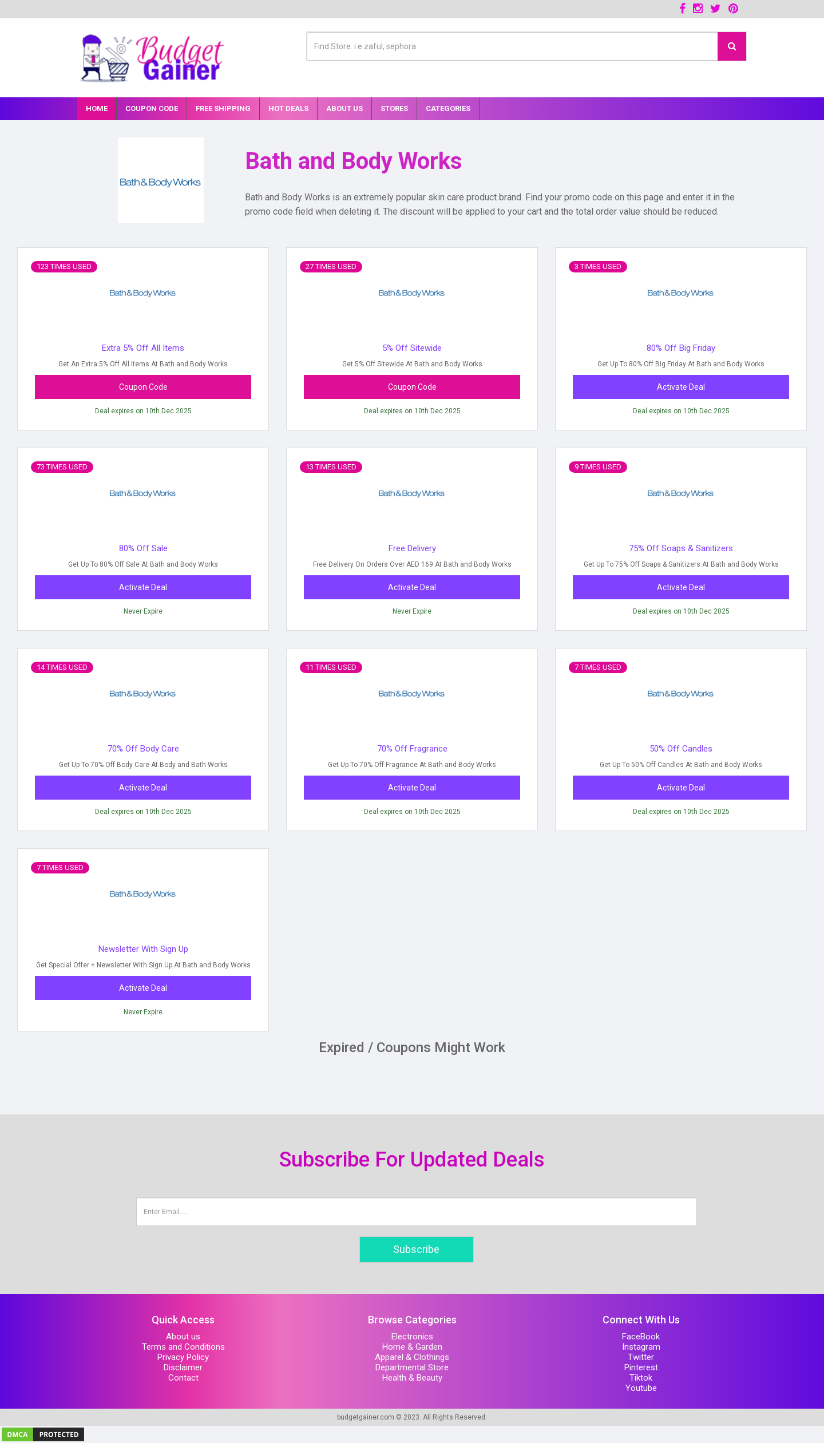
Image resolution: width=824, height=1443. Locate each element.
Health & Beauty (412, 1378)
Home (97, 108)
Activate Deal (681, 387)
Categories (448, 108)
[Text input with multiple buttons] (512, 46)
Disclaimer (183, 1367)
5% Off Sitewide (412, 348)
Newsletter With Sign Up (143, 949)
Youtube (641, 1388)
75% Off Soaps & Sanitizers (681, 548)
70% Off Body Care (143, 749)
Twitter (641, 1357)
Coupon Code (151, 108)
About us (183, 1336)
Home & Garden (412, 1347)
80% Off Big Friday (681, 348)
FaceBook (641, 1336)
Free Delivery (412, 548)
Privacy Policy (183, 1357)
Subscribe (416, 1249)
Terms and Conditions (183, 1347)
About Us (344, 108)
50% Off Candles (680, 749)
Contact (183, 1378)
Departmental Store (412, 1367)
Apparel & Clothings (412, 1357)
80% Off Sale (143, 548)
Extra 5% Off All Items (143, 348)
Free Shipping (223, 108)
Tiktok (640, 1378)
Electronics (412, 1336)
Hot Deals (288, 108)
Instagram (641, 1347)
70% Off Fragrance (412, 749)
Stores (394, 108)
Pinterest (641, 1367)
